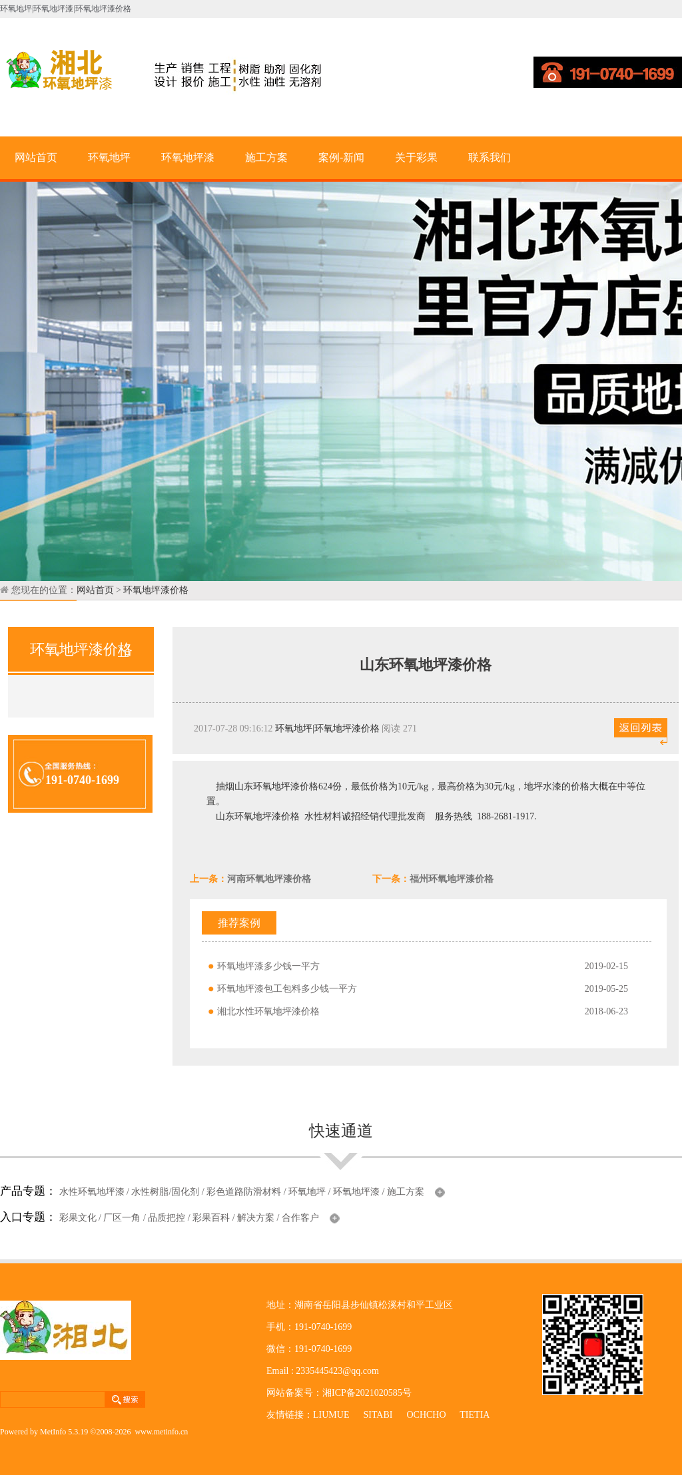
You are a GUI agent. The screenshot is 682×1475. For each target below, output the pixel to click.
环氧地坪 (109, 157)
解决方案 (255, 1218)
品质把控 (166, 1218)
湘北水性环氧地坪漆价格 (268, 1011)
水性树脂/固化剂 (165, 1192)
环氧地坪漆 (187, 157)
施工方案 (266, 157)
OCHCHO (426, 1415)
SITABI (377, 1415)
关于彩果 (416, 157)
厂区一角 (122, 1218)
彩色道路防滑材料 (243, 1192)
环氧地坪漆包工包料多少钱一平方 (287, 989)
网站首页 (36, 157)
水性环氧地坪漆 (92, 1192)
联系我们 (489, 157)
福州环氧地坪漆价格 (452, 879)
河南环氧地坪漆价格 (269, 879)
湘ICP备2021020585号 (367, 1393)
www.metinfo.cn (161, 1431)
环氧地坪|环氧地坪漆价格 (327, 729)
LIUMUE (331, 1415)
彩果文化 (78, 1218)
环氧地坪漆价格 (155, 590)
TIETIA (474, 1415)
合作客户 (300, 1218)
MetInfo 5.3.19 (64, 1431)
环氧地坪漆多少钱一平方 (268, 966)
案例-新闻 (341, 157)
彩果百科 (211, 1218)
